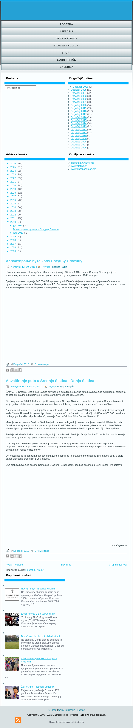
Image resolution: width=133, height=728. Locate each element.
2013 (13, 210)
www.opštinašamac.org (83, 169)
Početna (66, 24)
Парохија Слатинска (82, 162)
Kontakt (81, 710)
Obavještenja (66, 38)
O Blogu (52, 710)
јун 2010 (18, 225)
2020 (13, 185)
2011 (13, 218)
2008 (13, 240)
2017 (13, 196)
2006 (13, 247)
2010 (13, 222)
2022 (13, 178)
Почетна (66, 564)
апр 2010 (18, 232)
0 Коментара (42, 364)
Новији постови (14, 564)
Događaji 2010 (21, 364)
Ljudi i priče (66, 59)
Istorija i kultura (66, 45)
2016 (13, 200)
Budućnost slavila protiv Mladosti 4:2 (40, 636)
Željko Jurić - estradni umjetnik (37, 686)
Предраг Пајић (59, 266)
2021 (13, 181)
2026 (13, 163)
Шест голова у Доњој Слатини (38, 613)
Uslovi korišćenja (67, 710)
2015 (13, 203)
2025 (13, 167)
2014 (13, 207)
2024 (13, 170)
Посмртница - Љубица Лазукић (38, 588)
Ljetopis (66, 31)
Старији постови (118, 564)
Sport (66, 52)
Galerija (66, 67)
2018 (13, 192)
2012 (13, 214)
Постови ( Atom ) (34, 570)
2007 (13, 243)
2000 (13, 251)
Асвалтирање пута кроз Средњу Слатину (36, 229)
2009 (13, 236)
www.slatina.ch (79, 166)
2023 (13, 174)
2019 (13, 189)
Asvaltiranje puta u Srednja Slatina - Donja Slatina (50, 381)
